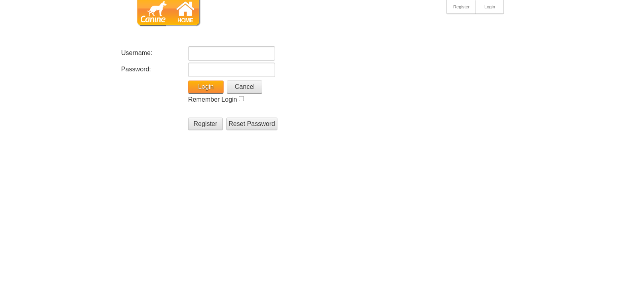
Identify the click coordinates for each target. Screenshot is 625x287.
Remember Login (212, 99)
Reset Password (251, 123)
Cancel (245, 86)
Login (489, 6)
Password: (136, 69)
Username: (136, 52)
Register (461, 6)
